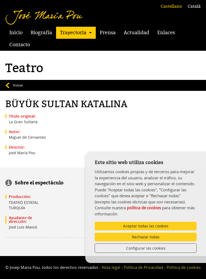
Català (194, 6)
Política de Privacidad (143, 267)
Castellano (171, 6)
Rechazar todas (146, 236)
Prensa (108, 33)
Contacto (19, 45)
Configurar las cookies (145, 248)
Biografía (41, 33)
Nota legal (111, 267)
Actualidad (136, 33)
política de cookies (144, 207)
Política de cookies (184, 267)
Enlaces (166, 33)
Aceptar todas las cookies (145, 225)
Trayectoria (73, 33)
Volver (18, 85)
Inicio (16, 33)
